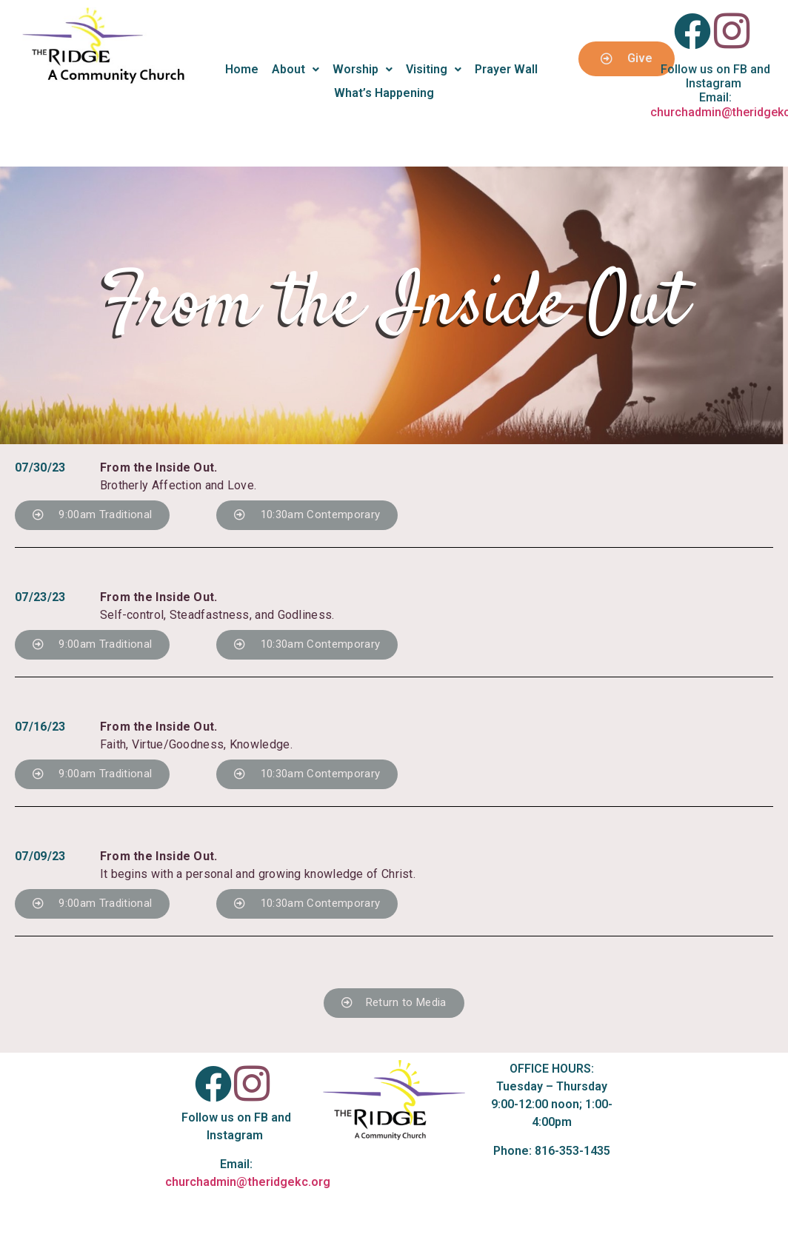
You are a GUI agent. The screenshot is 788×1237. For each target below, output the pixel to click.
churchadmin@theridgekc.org (247, 1182)
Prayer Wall (506, 69)
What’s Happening (384, 93)
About (295, 69)
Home (241, 69)
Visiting (433, 69)
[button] (92, 515)
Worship (363, 69)
